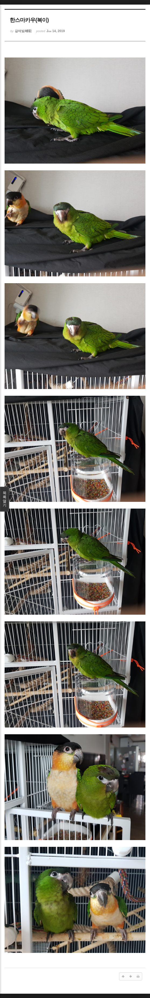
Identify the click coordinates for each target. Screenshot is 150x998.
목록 (4, 499)
